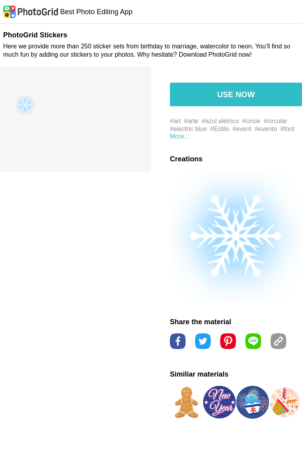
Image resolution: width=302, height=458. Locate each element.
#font (287, 129)
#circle (251, 121)
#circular (275, 121)
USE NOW (236, 94)
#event (241, 129)
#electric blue (188, 129)
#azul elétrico (220, 121)
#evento (266, 129)
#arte (191, 121)
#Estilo (219, 129)
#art (175, 121)
